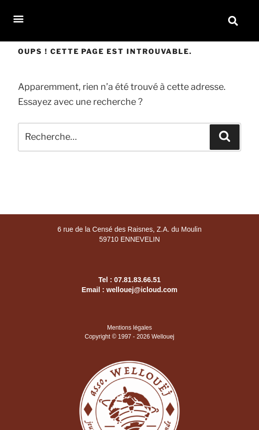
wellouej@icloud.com (142, 290)
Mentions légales (129, 327)
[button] (18, 18)
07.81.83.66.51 (137, 280)
